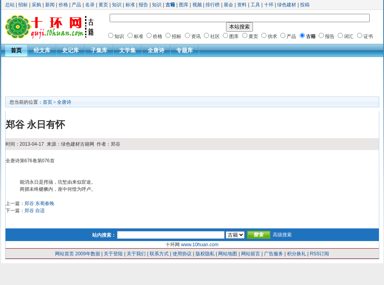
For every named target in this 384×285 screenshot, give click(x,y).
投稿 (305, 5)
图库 (183, 5)
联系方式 (159, 253)
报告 (143, 5)
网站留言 (250, 253)
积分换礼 (296, 253)
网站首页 (64, 253)
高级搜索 (282, 235)
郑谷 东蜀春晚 (39, 203)
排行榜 (212, 5)
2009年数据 (87, 253)
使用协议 (182, 253)
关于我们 (136, 253)
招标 (23, 5)
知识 (117, 5)
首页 (16, 50)
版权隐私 (205, 253)
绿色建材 (286, 5)
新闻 (50, 5)
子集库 (99, 50)
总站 (10, 5)
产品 (76, 5)
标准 (130, 5)
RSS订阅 (319, 253)
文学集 (127, 50)
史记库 (70, 50)
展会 (228, 5)
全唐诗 (156, 50)
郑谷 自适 (35, 210)
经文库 (42, 50)
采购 (36, 5)
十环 (269, 5)
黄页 (103, 5)
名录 (90, 5)
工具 (255, 5)
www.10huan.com (200, 244)
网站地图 (227, 253)
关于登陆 (113, 253)
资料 (242, 5)
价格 (63, 5)
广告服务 (273, 253)
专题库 (184, 50)
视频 (197, 5)
